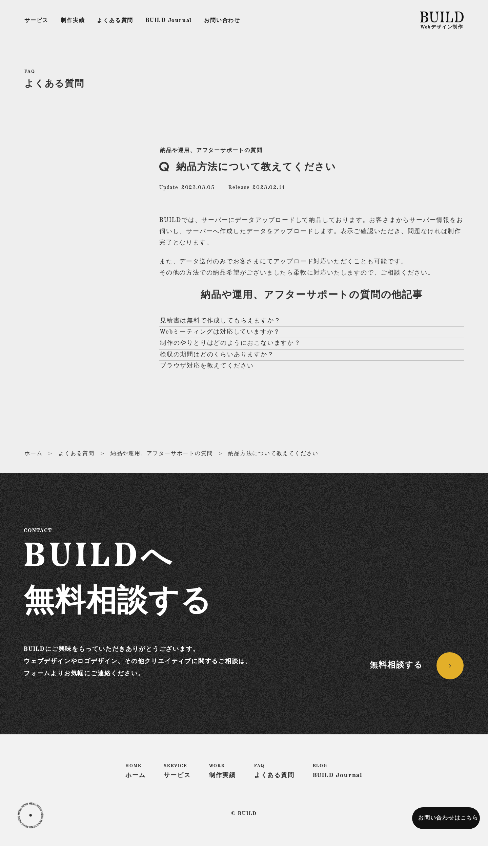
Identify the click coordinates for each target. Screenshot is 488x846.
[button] (30, 815)
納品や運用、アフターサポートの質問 (211, 150)
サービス (36, 20)
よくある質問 (115, 20)
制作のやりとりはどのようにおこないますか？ (230, 343)
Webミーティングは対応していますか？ (220, 332)
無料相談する (396, 665)
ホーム (33, 453)
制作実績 (73, 20)
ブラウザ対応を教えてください (207, 366)
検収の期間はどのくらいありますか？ (217, 355)
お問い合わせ (222, 20)
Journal (168, 20)
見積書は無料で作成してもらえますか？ (220, 321)
